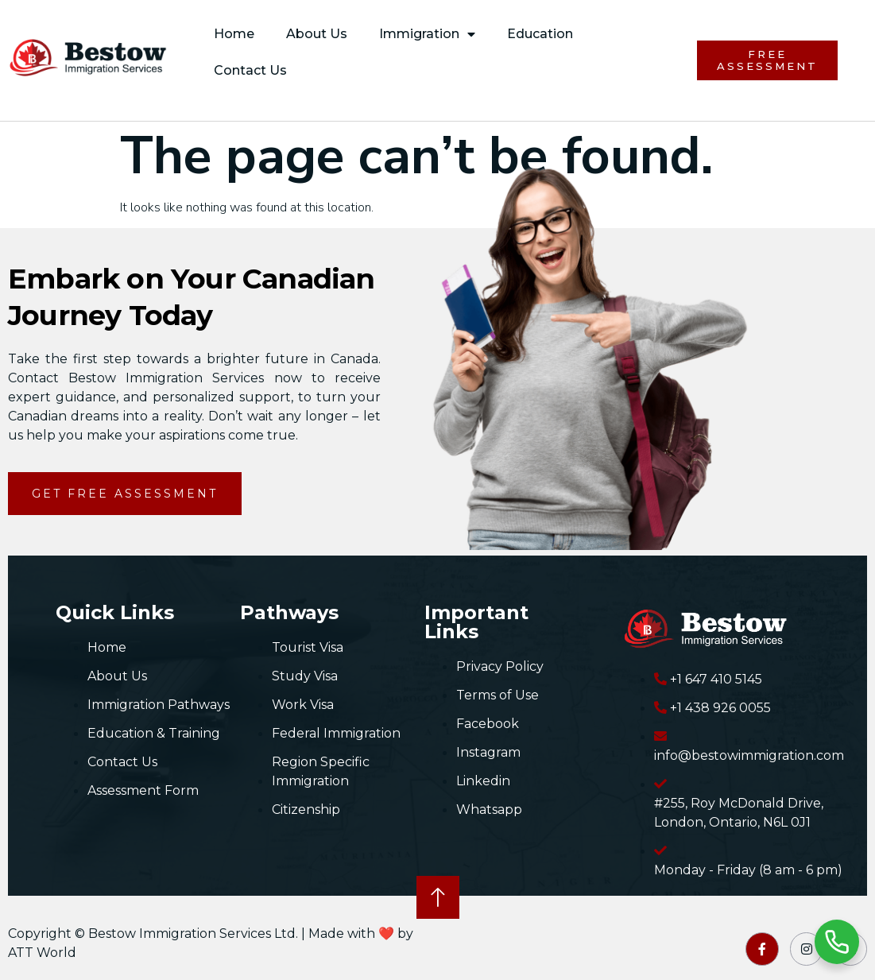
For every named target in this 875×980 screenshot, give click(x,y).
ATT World (42, 952)
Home (234, 33)
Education (540, 33)
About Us (316, 33)
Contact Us (250, 70)
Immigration (427, 34)
